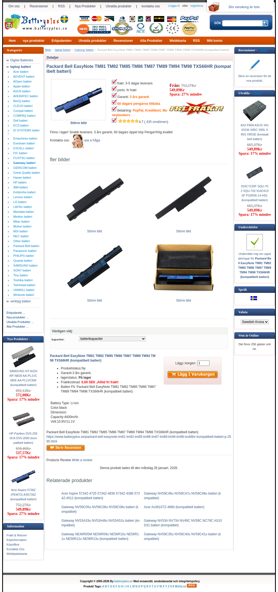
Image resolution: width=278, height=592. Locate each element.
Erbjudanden (61, 41)
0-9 (172, 586)
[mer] (35, 339)
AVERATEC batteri (25, 96)
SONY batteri (21, 270)
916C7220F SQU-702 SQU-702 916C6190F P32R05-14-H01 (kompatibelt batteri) (255, 193)
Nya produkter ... (18, 317)
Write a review (81, 460)
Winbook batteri (23, 294)
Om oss (14, 6)
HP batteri (19, 182)
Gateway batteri (83, 49)
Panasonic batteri (24, 250)
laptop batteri (63, 49)
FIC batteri (19, 153)
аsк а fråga (92, 140)
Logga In (174, 5)
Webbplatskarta (17, 553)
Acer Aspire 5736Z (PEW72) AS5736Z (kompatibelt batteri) (23, 494)
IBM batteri (20, 187)
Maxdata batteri (23, 211)
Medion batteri (22, 216)
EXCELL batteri (23, 148)
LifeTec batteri (22, 206)
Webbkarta (177, 41)
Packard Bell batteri (25, 246)
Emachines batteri (24, 138)
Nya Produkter (85, 6)
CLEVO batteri (22, 105)
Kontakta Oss (15, 549)
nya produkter (34, 41)
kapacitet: (58, 339)
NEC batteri (20, 236)
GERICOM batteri (24, 167)
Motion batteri (21, 226)
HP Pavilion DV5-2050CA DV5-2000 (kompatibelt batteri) (23, 438)
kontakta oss (150, 6)
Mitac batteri (21, 221)
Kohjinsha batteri (24, 192)
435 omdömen (156, 122)
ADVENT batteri (23, 76)
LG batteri (19, 202)
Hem (12, 41)
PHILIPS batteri (23, 255)
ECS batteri (20, 125)
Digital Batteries (21, 60)
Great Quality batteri (26, 172)
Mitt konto (214, 41)
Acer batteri (20, 71)
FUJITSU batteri (23, 158)
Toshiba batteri (22, 280)
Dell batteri (20, 120)
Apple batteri (21, 86)
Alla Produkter (151, 41)
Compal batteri (22, 110)
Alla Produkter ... (18, 326)
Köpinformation (17, 540)
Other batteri (21, 241)
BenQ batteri (21, 101)
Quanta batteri (22, 260)
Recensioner (39, 6)
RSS (61, 6)
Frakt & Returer (17, 535)
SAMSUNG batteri (24, 265)
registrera (197, 5)
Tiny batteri (20, 275)
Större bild (94, 229)
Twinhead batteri (23, 285)
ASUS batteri (21, 91)
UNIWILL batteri (23, 290)
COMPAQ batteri (24, 115)
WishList (180, 586)
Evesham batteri (23, 143)
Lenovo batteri (22, 197)
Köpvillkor (13, 544)
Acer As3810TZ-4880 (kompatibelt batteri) (174, 507)
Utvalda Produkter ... (20, 322)
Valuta (243, 312)
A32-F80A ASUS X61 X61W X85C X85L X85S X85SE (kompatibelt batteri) (255, 132)
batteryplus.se (123, 581)
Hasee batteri (21, 177)
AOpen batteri (21, 81)
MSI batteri (20, 231)
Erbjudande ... (16, 312)
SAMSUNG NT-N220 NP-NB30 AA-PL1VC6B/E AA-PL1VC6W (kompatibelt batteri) (23, 378)
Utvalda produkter (119, 6)
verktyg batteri (20, 301)
